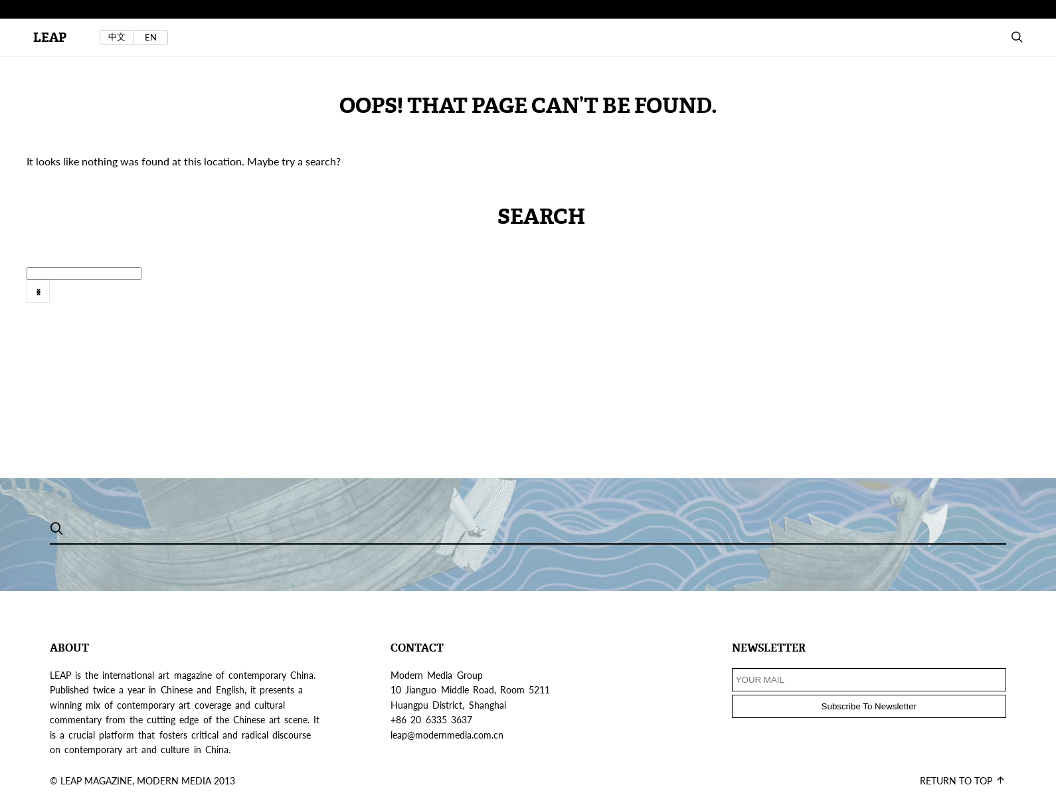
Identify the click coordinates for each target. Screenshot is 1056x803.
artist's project (673, 299)
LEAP (49, 37)
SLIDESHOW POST (60, 299)
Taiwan (208, 299)
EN (151, 37)
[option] (481, 300)
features (912, 299)
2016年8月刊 (589, 299)
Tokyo (257, 299)
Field (961, 299)
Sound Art (149, 299)
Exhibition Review (767, 299)
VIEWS (306, 299)
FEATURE (850, 299)
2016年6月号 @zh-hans (484, 299)
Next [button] (38, 291)
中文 (117, 37)
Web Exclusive (376, 299)
